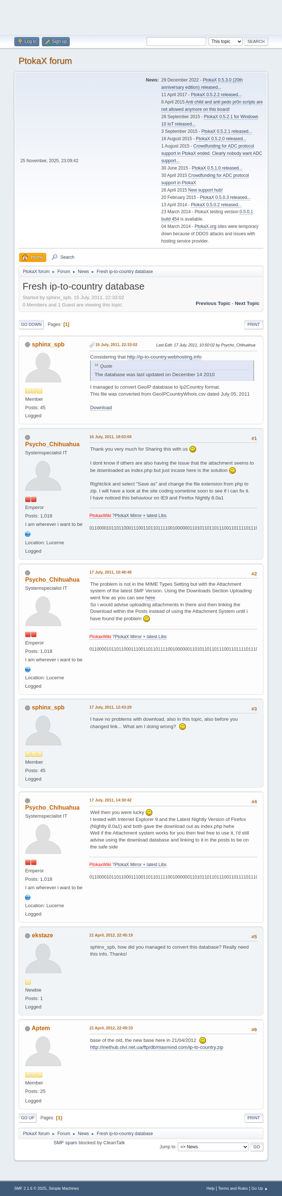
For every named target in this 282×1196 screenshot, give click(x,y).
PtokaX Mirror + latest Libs (141, 515)
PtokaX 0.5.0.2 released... (216, 204)
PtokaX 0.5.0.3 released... (225, 197)
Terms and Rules (233, 1188)
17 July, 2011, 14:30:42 (110, 800)
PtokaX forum (45, 61)
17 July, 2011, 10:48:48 (110, 572)
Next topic (247, 303)
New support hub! (205, 190)
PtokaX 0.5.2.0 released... (221, 138)
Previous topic (213, 303)
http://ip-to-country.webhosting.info (164, 357)
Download (101, 407)
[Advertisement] (141, 16)
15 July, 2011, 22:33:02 (116, 344)
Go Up (27, 1118)
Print (253, 324)
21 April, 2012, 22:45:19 (111, 935)
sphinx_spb (48, 344)
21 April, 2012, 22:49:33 (111, 1028)
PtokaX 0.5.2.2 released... (216, 94)
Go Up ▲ (260, 1188)
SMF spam (65, 1142)
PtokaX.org (205, 226)
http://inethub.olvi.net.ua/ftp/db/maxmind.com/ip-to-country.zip (156, 1047)
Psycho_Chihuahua (52, 444)
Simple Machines (64, 1188)
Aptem (41, 1028)
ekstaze (42, 935)
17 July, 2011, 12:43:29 (110, 707)
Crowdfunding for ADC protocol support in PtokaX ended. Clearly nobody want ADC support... (211, 153)
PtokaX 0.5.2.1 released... (227, 131)
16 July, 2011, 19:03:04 (110, 437)
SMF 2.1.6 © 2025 (30, 1188)
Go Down (31, 324)
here (150, 597)
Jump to (168, 1146)
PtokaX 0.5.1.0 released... (217, 168)
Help (210, 1188)
